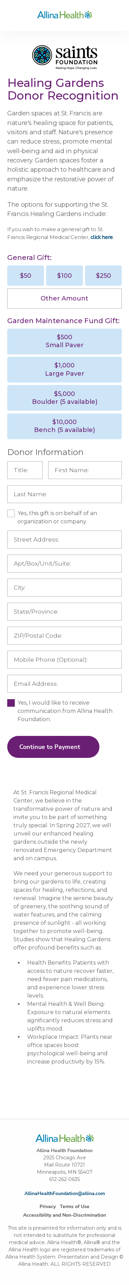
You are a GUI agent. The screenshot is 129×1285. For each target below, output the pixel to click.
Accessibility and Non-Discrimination (64, 1215)
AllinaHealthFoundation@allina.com (64, 1193)
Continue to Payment (49, 747)
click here (101, 237)
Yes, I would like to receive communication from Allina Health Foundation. (65, 711)
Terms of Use (74, 1206)
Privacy (48, 1206)
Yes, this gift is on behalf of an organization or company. (57, 517)
